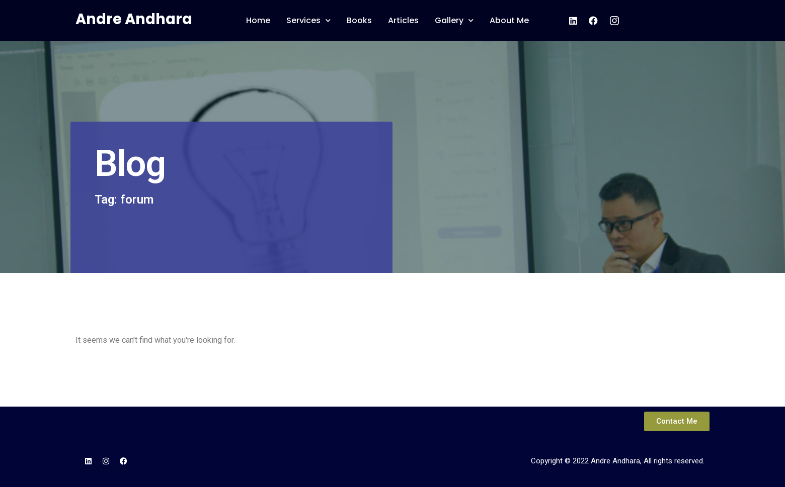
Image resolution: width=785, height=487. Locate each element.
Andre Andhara (133, 19)
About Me (509, 20)
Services (308, 20)
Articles (403, 20)
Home (258, 20)
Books (359, 20)
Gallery (454, 20)
